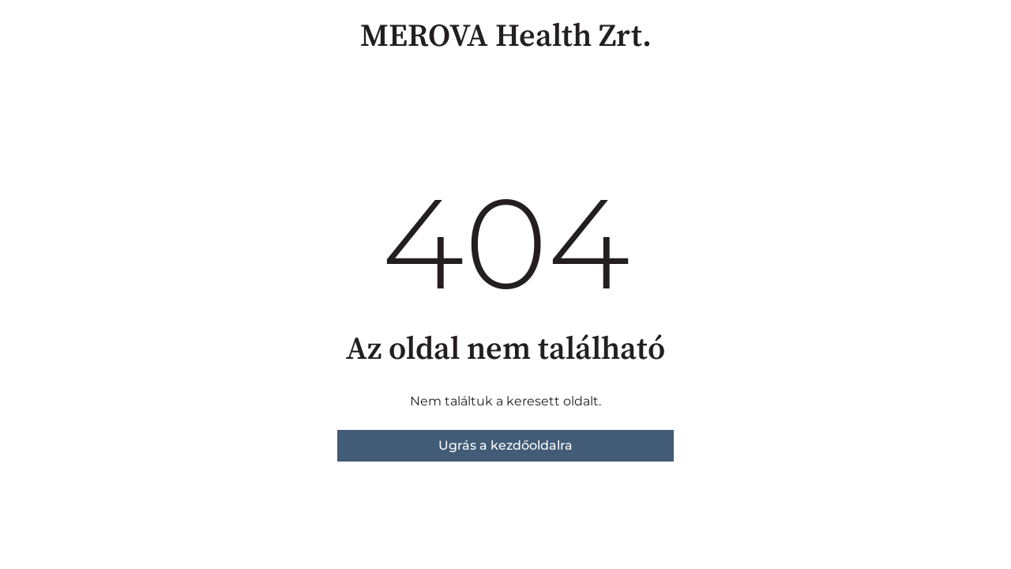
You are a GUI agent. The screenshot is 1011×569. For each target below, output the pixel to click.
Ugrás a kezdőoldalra (505, 445)
